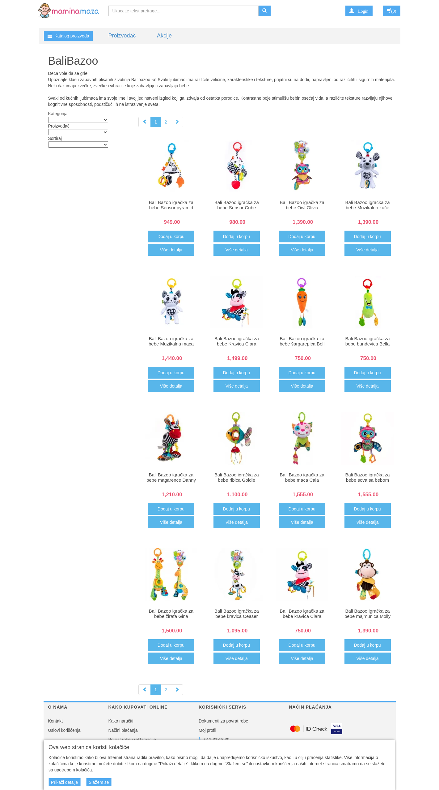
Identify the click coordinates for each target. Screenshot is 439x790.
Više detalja (171, 249)
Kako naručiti (120, 720)
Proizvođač (122, 36)
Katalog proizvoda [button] (68, 35)
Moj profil (207, 730)
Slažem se (99, 782)
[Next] (177, 122)
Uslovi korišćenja (64, 730)
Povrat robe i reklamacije (132, 739)
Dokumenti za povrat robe (223, 720)
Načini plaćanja (123, 730)
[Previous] (144, 122)
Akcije (164, 36)
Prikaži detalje (64, 782)
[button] (358, 11)
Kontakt (55, 720)
